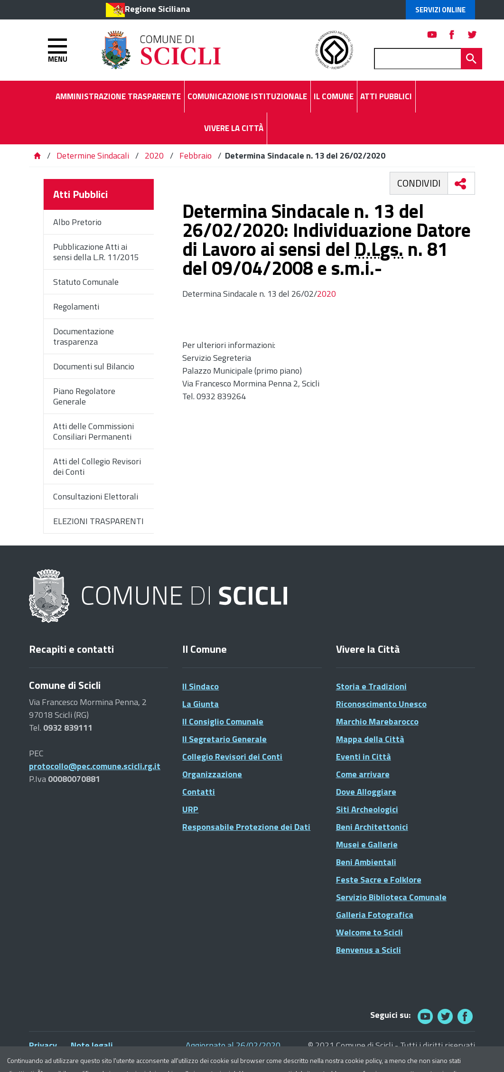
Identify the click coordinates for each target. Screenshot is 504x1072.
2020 (154, 155)
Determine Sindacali (92, 155)
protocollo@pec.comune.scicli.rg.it (94, 766)
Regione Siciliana (157, 8)
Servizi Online (440, 9)
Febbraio (195, 155)
